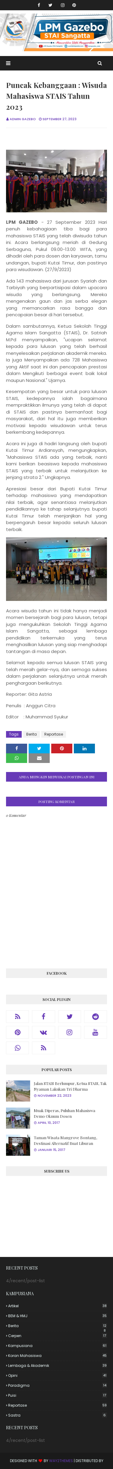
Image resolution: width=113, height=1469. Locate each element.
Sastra (57, 1415)
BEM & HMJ (57, 1315)
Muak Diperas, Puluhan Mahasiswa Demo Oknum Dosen (64, 1113)
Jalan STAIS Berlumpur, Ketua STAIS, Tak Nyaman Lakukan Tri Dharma (70, 1086)
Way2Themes (61, 1460)
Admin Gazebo (23, 119)
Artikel (57, 1305)
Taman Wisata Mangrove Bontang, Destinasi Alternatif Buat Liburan (65, 1140)
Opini (57, 1375)
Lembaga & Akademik (57, 1365)
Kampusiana (57, 1345)
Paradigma (57, 1385)
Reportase (53, 734)
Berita (31, 734)
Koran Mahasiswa (57, 1355)
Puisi (57, 1395)
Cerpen (57, 1335)
